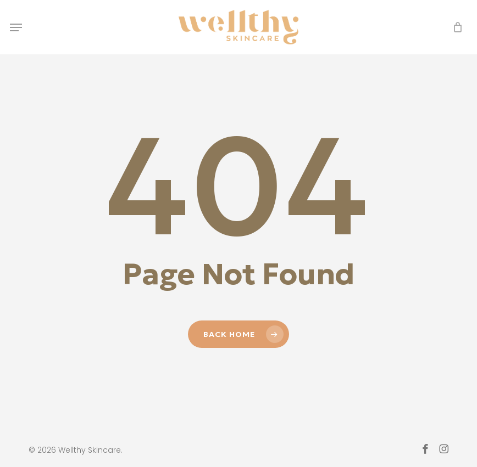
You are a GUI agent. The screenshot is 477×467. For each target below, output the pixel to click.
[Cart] (455, 27)
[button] (16, 27)
